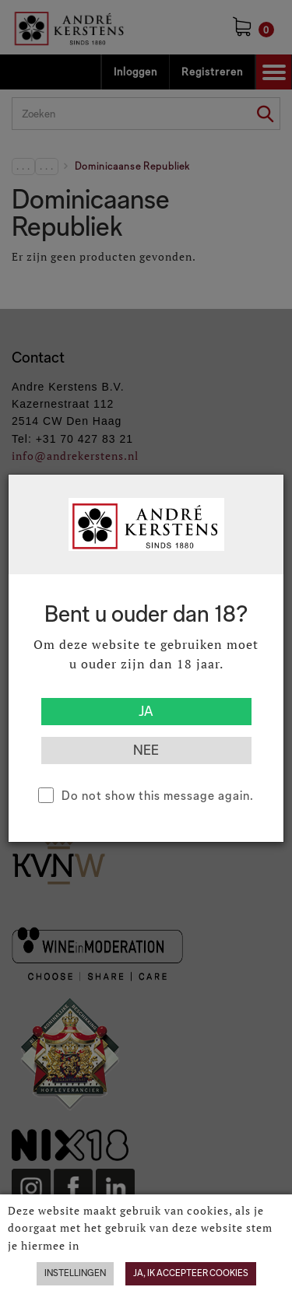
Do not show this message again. (158, 795)
